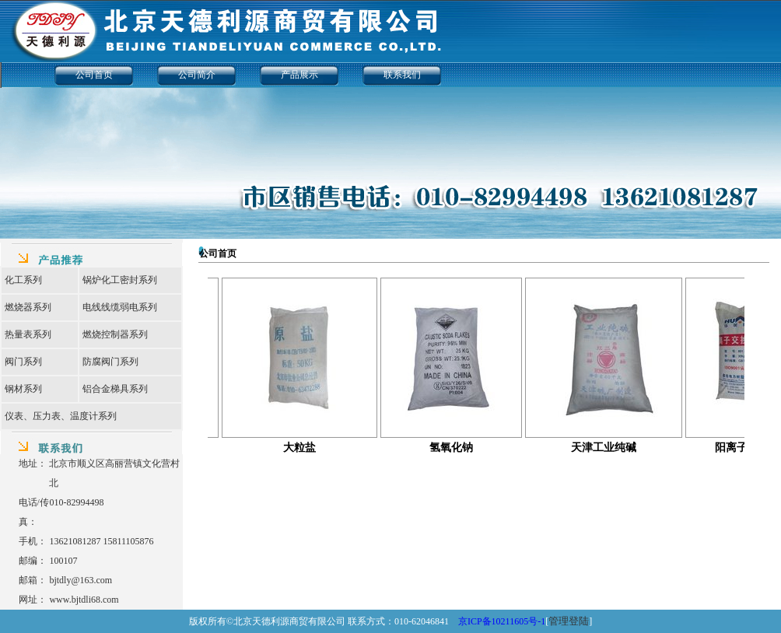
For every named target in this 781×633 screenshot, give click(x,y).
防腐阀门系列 (110, 361)
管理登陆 (568, 621)
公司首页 (94, 74)
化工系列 (23, 280)
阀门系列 (23, 361)
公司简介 (196, 74)
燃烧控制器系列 (115, 334)
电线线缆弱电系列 (119, 307)
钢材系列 (23, 388)
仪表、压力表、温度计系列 (61, 416)
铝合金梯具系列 (115, 388)
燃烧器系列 (28, 307)
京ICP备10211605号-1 (501, 621)
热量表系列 (28, 334)
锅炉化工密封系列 (119, 280)
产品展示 (299, 74)
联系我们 (402, 74)
